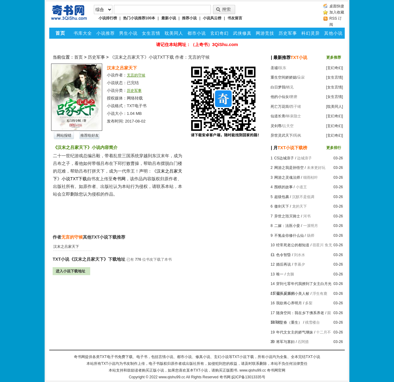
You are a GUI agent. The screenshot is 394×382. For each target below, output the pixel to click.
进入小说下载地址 (70, 271)
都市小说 (196, 33)
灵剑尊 (276, 126)
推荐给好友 (89, 135)
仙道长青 (278, 116)
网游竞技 (265, 33)
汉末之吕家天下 (66, 246)
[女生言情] (334, 77)
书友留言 (234, 18)
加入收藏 (336, 12)
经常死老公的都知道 (292, 245)
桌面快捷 (336, 6)
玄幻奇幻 (219, 33)
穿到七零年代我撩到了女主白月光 (304, 284)
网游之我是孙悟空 (289, 168)
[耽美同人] (334, 106)
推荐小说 (189, 18)
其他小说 (333, 33)
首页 (78, 57)
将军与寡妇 (285, 342)
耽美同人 (174, 33)
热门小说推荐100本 (139, 18)
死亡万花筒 (280, 106)
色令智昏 (283, 255)
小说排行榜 (107, 18)
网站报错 (64, 135)
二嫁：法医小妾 (287, 226)
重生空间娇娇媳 (283, 77)
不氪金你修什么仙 (289, 235)
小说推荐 (105, 33)
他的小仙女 (280, 97)
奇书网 (225, 377)
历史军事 (288, 33)
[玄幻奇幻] (334, 68)
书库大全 (83, 33)
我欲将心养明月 (289, 303)
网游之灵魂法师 (287, 177)
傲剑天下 (281, 206)
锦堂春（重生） (289, 322)
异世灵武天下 (282, 135)
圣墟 (274, 68)
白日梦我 (278, 87)
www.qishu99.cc (172, 377)
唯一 (279, 274)
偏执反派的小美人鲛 (292, 293)
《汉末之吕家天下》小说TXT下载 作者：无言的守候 (160, 57)
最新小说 (168, 18)
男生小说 (128, 33)
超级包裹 (281, 197)
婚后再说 (283, 264)
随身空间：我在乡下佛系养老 (300, 313)
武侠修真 (242, 33)
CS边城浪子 (284, 158)
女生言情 (151, 33)
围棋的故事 (283, 187)
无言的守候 (136, 75)
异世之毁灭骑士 (287, 216)
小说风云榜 (212, 18)
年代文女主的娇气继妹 (294, 332)
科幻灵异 (310, 33)
